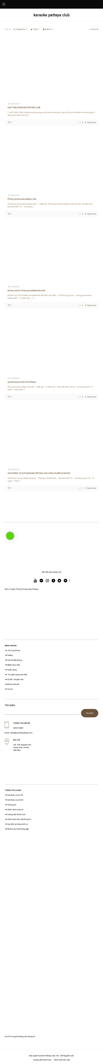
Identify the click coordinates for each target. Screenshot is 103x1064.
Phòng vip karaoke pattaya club (22, 199)
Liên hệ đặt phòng (13, 660)
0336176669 (18, 728)
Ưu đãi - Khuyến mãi (14, 679)
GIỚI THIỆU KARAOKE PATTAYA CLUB (24, 107)
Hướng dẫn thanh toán (15, 814)
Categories (20, 29)
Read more (91, 122)
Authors (48, 29)
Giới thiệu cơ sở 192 (14, 795)
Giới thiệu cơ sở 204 (14, 800)
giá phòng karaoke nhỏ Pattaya (22, 382)
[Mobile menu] (3, 4)
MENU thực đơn (12, 665)
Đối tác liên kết (12, 684)
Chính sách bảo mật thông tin (18, 819)
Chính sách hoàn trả (14, 810)
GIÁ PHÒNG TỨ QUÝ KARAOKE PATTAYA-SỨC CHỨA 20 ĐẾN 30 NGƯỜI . (39, 473)
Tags (35, 29)
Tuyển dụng (11, 670)
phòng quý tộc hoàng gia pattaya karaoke (26, 290)
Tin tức (9, 689)
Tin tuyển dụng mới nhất (16, 675)
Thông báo (10, 805)
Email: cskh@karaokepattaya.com (18, 733)
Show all (93, 29)
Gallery (9, 655)
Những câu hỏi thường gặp (17, 829)
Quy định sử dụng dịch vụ (16, 824)
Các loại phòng (12, 650)
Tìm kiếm (10, 705)
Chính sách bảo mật (62, 1060)
